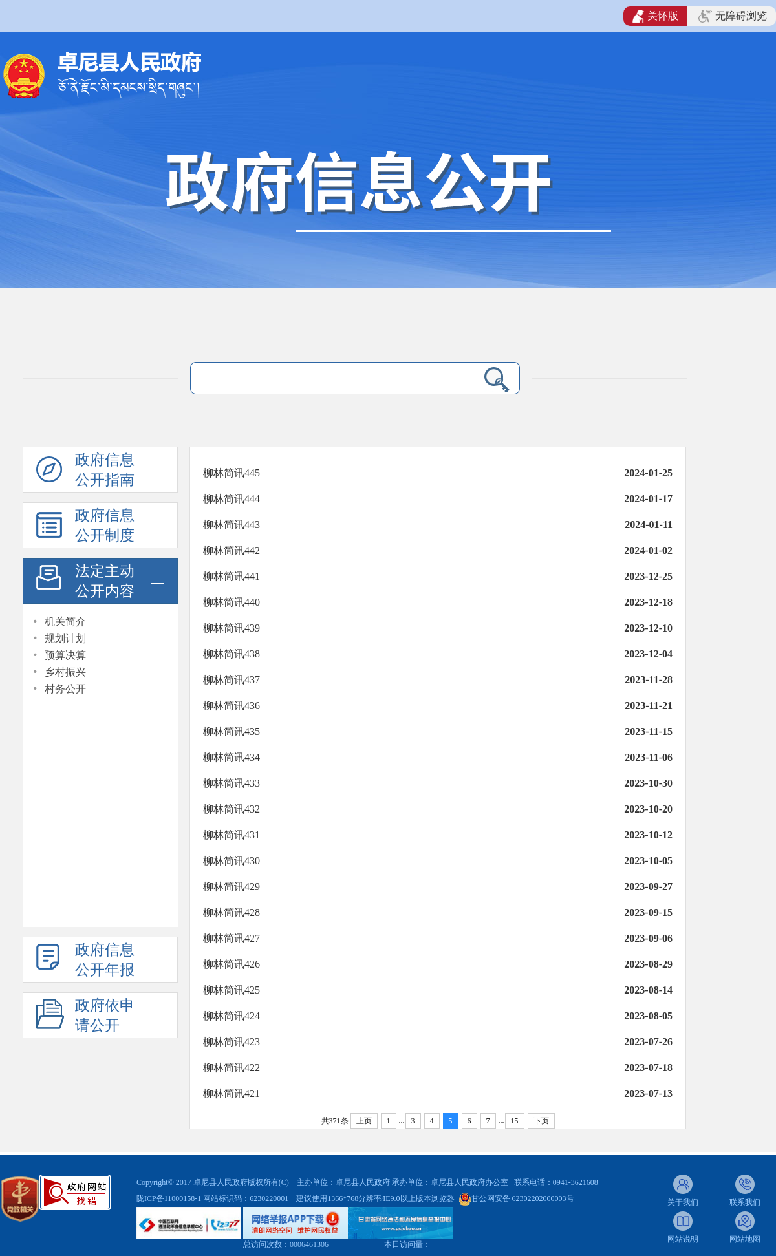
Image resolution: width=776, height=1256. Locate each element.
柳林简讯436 (231, 705)
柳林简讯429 (231, 886)
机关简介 (65, 621)
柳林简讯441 (231, 576)
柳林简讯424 (231, 1015)
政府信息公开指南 (105, 470)
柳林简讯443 (231, 524)
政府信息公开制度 (105, 525)
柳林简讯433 (231, 783)
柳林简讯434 (231, 757)
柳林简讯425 (231, 990)
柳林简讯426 (231, 964)
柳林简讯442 (231, 550)
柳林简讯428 (231, 912)
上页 (364, 1120)
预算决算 (65, 655)
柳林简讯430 (231, 860)
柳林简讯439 (231, 628)
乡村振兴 (65, 671)
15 (515, 1120)
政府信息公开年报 (105, 960)
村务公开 (65, 688)
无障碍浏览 (732, 16)
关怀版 (655, 16)
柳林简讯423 (231, 1041)
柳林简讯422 (231, 1067)
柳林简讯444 (231, 498)
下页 (541, 1120)
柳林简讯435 (231, 731)
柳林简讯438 (231, 653)
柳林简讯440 (231, 602)
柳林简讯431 (231, 834)
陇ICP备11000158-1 (169, 1198)
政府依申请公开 (105, 1015)
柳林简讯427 (231, 938)
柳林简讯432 (231, 809)
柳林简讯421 (231, 1093)
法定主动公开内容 (105, 581)
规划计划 (65, 638)
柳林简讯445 (231, 472)
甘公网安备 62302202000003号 (522, 1198)
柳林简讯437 (231, 679)
